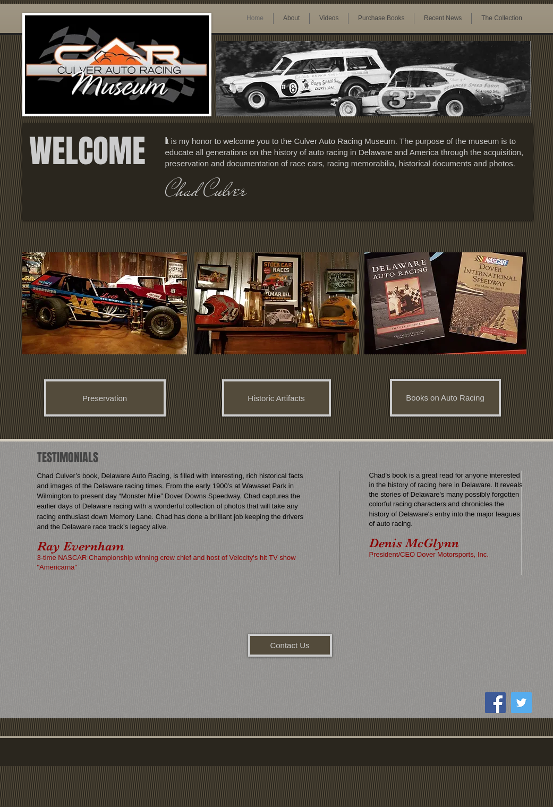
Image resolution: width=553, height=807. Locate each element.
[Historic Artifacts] (276, 398)
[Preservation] (105, 398)
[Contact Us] (290, 645)
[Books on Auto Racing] (445, 398)
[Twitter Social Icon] (521, 702)
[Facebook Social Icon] (495, 702)
